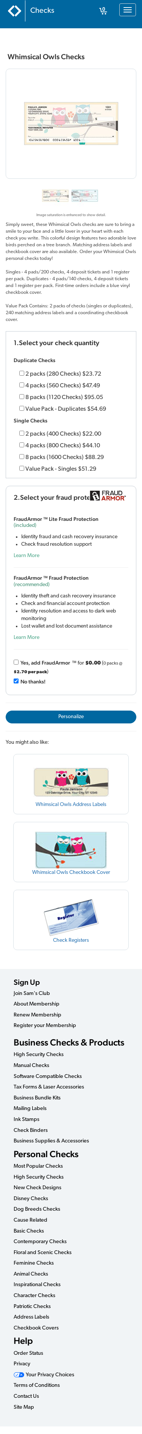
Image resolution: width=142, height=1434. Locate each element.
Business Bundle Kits (37, 1098)
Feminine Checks (34, 1263)
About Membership (36, 1004)
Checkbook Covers (36, 1328)
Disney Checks (31, 1199)
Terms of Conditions (37, 1385)
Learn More (26, 556)
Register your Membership (45, 1026)
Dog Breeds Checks (37, 1209)
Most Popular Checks (38, 1166)
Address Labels (31, 1317)
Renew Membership (37, 1015)
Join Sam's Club (32, 993)
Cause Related (30, 1220)
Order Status (28, 1353)
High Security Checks (39, 1055)
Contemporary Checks (40, 1242)
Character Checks (34, 1296)
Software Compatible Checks (48, 1076)
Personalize (71, 717)
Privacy (22, 1364)
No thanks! (32, 682)
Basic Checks (29, 1231)
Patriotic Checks (32, 1307)
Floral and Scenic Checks (43, 1253)
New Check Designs (37, 1188)
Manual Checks (31, 1066)
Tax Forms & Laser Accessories (49, 1087)
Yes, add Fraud (45, 663)
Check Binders (31, 1130)
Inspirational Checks (37, 1285)
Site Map (24, 1407)
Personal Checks (46, 1153)
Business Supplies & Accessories (51, 1141)
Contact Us (26, 1396)
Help (23, 1340)
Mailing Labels (30, 1109)
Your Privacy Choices (44, 1375)
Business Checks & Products (69, 1042)
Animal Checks (31, 1274)
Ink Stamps (26, 1119)
